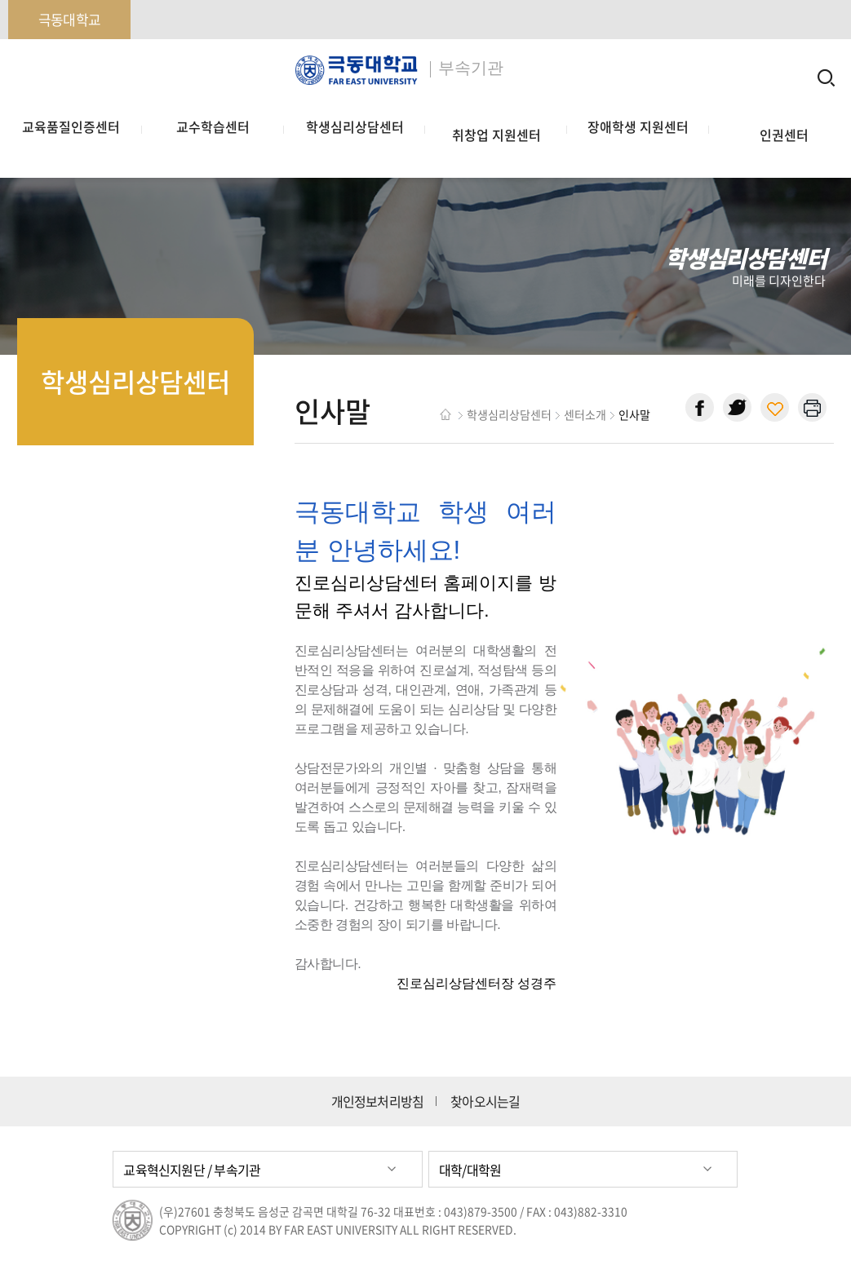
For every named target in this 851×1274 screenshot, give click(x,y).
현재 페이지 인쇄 (812, 407)
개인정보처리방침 (377, 1101)
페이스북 (699, 407)
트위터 (737, 407)
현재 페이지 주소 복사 (774, 407)
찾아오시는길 (485, 1101)
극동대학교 (69, 19)
